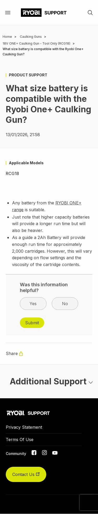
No (65, 303)
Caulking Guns (31, 37)
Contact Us (26, 474)
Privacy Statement (24, 427)
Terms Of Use (19, 439)
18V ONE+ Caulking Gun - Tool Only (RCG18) (36, 43)
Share (12, 353)
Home (7, 37)
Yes (33, 303)
